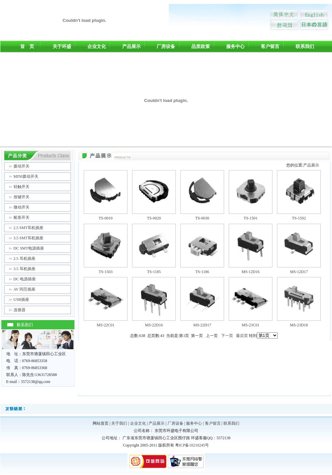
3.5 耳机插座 (24, 268)
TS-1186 (202, 271)
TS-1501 (251, 218)
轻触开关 (21, 186)
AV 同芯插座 (25, 289)
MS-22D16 (154, 325)
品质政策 (200, 46)
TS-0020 (154, 218)
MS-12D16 (251, 271)
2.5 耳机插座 (24, 258)
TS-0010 (106, 218)
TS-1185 (154, 271)
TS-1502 (299, 218)
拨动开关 (21, 166)
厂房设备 (166, 46)
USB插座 (21, 299)
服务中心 (235, 46)
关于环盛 (62, 46)
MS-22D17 (202, 325)
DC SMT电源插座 (29, 248)
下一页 (227, 335)
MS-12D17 (299, 271)
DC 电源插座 (25, 279)
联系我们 (305, 46)
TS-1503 (106, 271)
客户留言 (270, 46)
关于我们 (119, 423)
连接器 (19, 310)
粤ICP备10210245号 (192, 445)
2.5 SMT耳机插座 (29, 227)
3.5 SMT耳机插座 (29, 238)
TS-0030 (202, 218)
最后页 (242, 335)
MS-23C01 (250, 325)
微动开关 (21, 207)
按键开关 (21, 197)
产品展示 (131, 46)
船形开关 (21, 217)
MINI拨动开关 (26, 176)
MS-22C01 (105, 325)
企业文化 (96, 46)
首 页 (27, 46)
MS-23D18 (299, 325)
